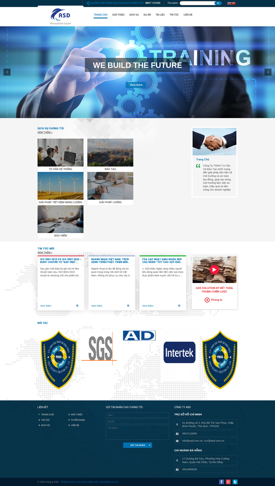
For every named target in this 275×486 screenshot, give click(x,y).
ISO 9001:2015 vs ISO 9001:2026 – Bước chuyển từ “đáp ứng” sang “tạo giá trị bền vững (60, 261)
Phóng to (216, 299)
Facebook (221, 482)
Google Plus (228, 482)
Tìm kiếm (172, 3)
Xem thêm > (45, 132)
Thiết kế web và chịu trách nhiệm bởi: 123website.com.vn (89, 482)
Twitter (235, 482)
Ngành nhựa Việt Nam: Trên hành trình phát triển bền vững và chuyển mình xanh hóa (110, 261)
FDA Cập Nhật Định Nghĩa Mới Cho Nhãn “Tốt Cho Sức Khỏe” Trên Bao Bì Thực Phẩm (162, 261)
